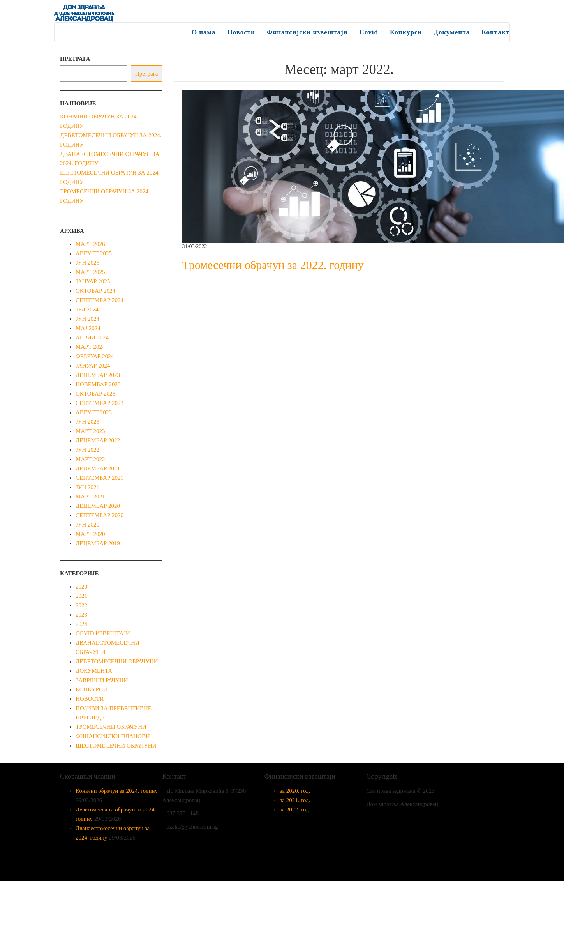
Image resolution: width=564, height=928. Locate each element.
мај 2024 (88, 328)
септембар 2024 (99, 300)
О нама (203, 32)
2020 (81, 586)
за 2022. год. (295, 809)
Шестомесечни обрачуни (116, 745)
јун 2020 (87, 524)
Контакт (495, 32)
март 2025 (90, 272)
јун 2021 (87, 487)
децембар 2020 (98, 506)
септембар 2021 (99, 478)
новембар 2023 (98, 384)
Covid (368, 32)
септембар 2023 (99, 403)
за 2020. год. (295, 791)
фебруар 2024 (95, 356)
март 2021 (90, 496)
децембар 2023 (98, 375)
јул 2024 (87, 309)
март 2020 (90, 534)
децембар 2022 (98, 440)
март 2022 (90, 459)
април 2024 (92, 337)
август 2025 (94, 253)
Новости (241, 32)
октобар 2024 (95, 291)
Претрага (75, 59)
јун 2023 (87, 422)
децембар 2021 (98, 468)
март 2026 (90, 244)
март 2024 (90, 347)
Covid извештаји (103, 633)
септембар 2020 (99, 515)
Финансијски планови (113, 736)
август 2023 (94, 412)
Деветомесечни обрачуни (117, 661)
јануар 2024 (93, 365)
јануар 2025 (93, 281)
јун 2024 (87, 319)
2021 (81, 596)
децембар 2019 (98, 543)
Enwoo (277, 869)
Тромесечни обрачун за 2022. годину (273, 264)
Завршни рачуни (102, 680)
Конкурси (406, 32)
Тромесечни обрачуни (111, 727)
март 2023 (90, 431)
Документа (452, 32)
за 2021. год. (295, 800)
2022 (81, 605)
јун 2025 (87, 263)
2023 (81, 615)
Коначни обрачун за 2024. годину (117, 791)
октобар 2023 (95, 394)
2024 (81, 624)
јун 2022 (87, 450)
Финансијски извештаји (306, 32)
